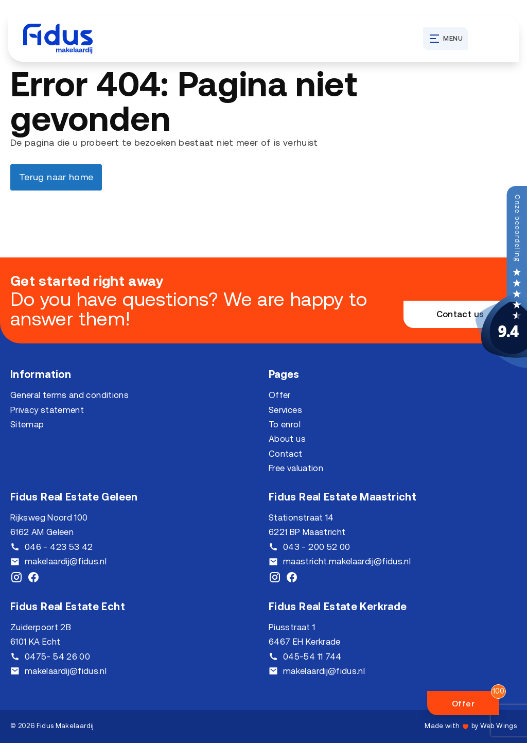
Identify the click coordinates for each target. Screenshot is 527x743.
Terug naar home (56, 176)
